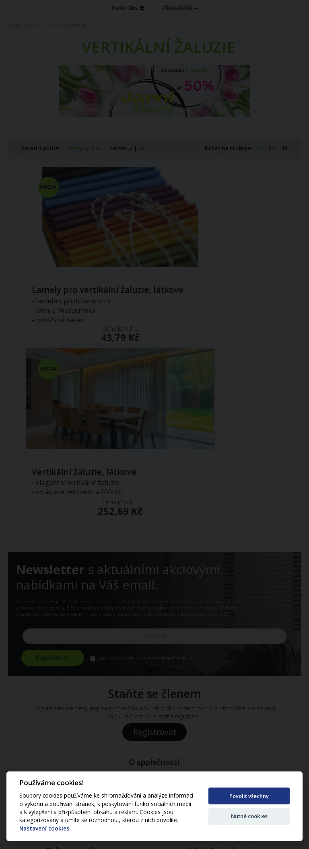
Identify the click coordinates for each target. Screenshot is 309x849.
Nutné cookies (249, 816)
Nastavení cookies (44, 828)
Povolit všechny (249, 796)
